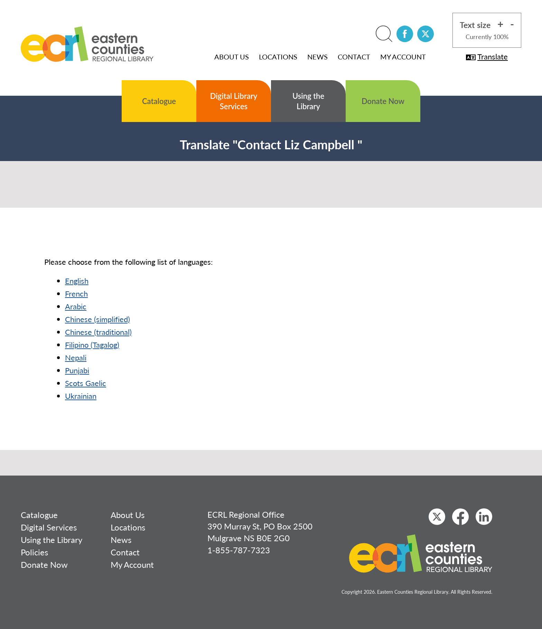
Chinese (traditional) (98, 331)
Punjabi (77, 370)
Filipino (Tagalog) (92, 344)
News (317, 57)
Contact (354, 57)
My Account (403, 57)
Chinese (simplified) (97, 319)
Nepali (75, 357)
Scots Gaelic (85, 382)
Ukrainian (80, 395)
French (76, 293)
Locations (278, 57)
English (76, 280)
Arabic (75, 306)
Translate (487, 56)
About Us (231, 57)
